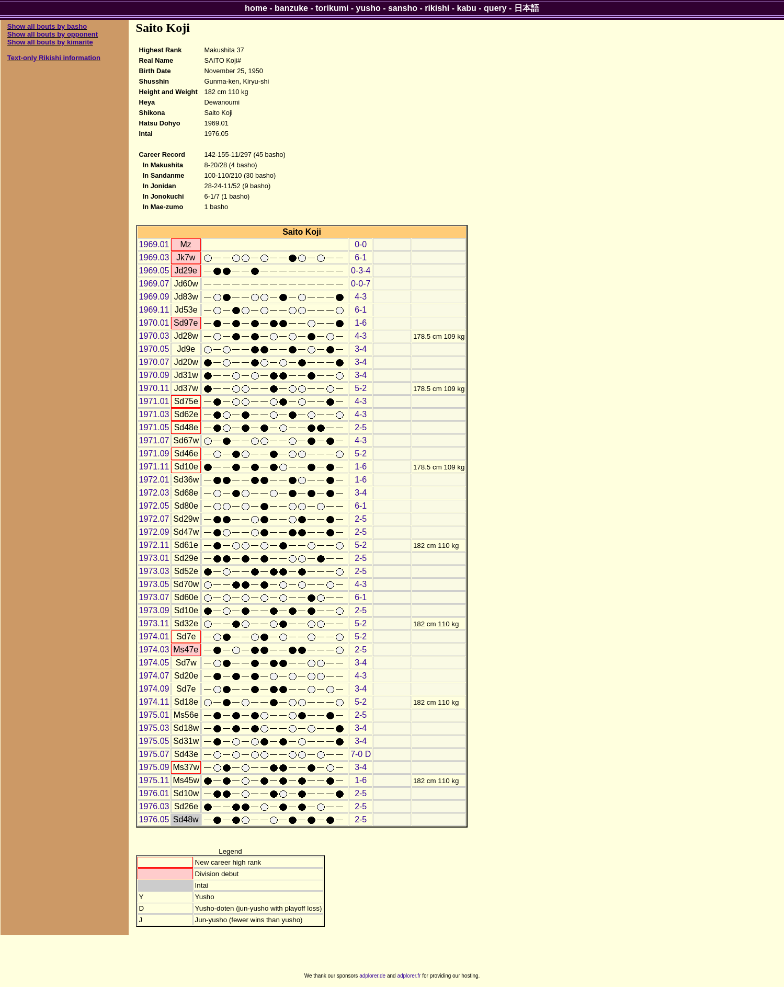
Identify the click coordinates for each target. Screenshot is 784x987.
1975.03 (154, 728)
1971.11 (154, 466)
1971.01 (154, 401)
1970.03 (154, 335)
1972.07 (154, 518)
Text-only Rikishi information (53, 58)
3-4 (361, 349)
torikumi (331, 8)
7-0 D (360, 754)
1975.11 (154, 780)
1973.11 (154, 623)
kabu (466, 8)
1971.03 (154, 414)
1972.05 (154, 505)
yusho (368, 8)
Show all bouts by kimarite (50, 42)
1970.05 (154, 349)
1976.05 (154, 819)
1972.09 (154, 531)
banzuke (291, 8)
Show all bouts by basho (47, 26)
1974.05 (154, 662)
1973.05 (154, 584)
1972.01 (154, 479)
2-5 (361, 427)
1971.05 (154, 427)
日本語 (526, 8)
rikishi (437, 8)
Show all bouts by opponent (52, 34)
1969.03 (154, 257)
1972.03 (154, 492)
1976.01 (154, 793)
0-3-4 (360, 270)
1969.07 (154, 283)
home (256, 8)
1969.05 (154, 270)
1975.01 (154, 714)
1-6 (361, 322)
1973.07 (154, 597)
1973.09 (154, 610)
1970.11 (154, 388)
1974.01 (154, 636)
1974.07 (154, 675)
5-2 (361, 388)
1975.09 (154, 767)
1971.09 (154, 453)
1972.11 (154, 545)
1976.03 (154, 806)
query (495, 8)
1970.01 (154, 322)
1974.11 (154, 701)
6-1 (361, 257)
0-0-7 (360, 283)
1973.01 (154, 558)
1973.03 (154, 571)
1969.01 (154, 244)
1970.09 (154, 375)
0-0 (361, 244)
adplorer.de (372, 976)
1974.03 (154, 649)
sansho (402, 8)
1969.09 (154, 296)
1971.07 (154, 440)
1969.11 (154, 309)
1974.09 (154, 688)
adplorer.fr (409, 976)
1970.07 (154, 362)
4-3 (361, 296)
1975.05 (154, 741)
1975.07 (154, 754)
